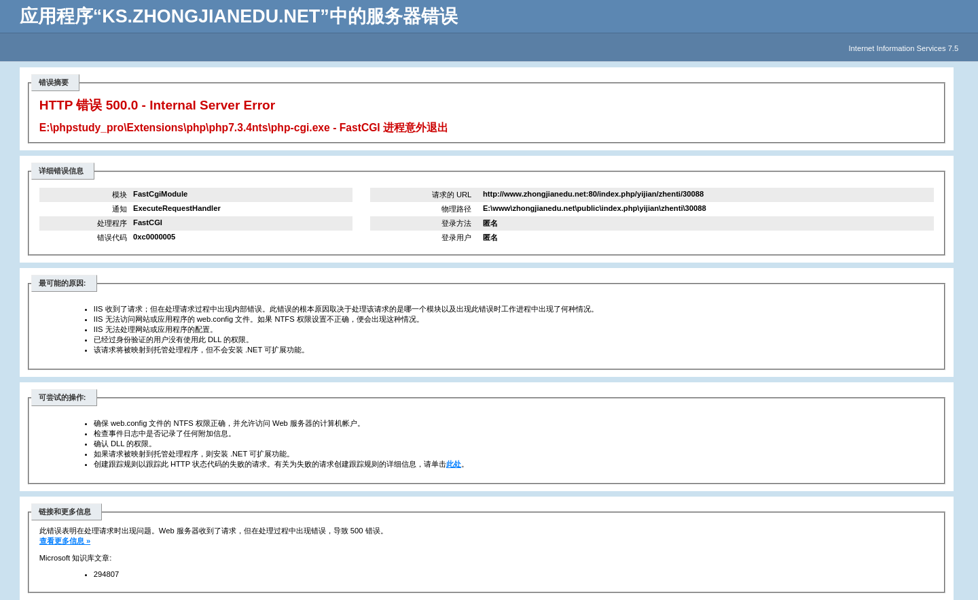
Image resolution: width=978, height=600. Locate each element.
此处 (453, 464)
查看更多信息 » (64, 541)
